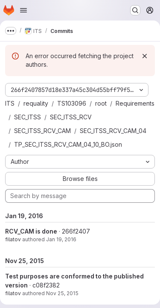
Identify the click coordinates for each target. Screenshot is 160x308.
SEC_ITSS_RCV (71, 117)
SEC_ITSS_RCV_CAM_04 (113, 130)
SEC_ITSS (27, 117)
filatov (13, 239)
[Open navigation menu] (23, 10)
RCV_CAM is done (31, 231)
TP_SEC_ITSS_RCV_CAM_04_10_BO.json (68, 144)
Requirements (135, 103)
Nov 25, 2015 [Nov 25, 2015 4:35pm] (62, 293)
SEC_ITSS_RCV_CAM (42, 130)
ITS (10, 103)
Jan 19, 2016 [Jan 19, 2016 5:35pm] (61, 239)
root (101, 103)
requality (35, 103)
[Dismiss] (145, 56)
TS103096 (71, 103)
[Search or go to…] (135, 10)
